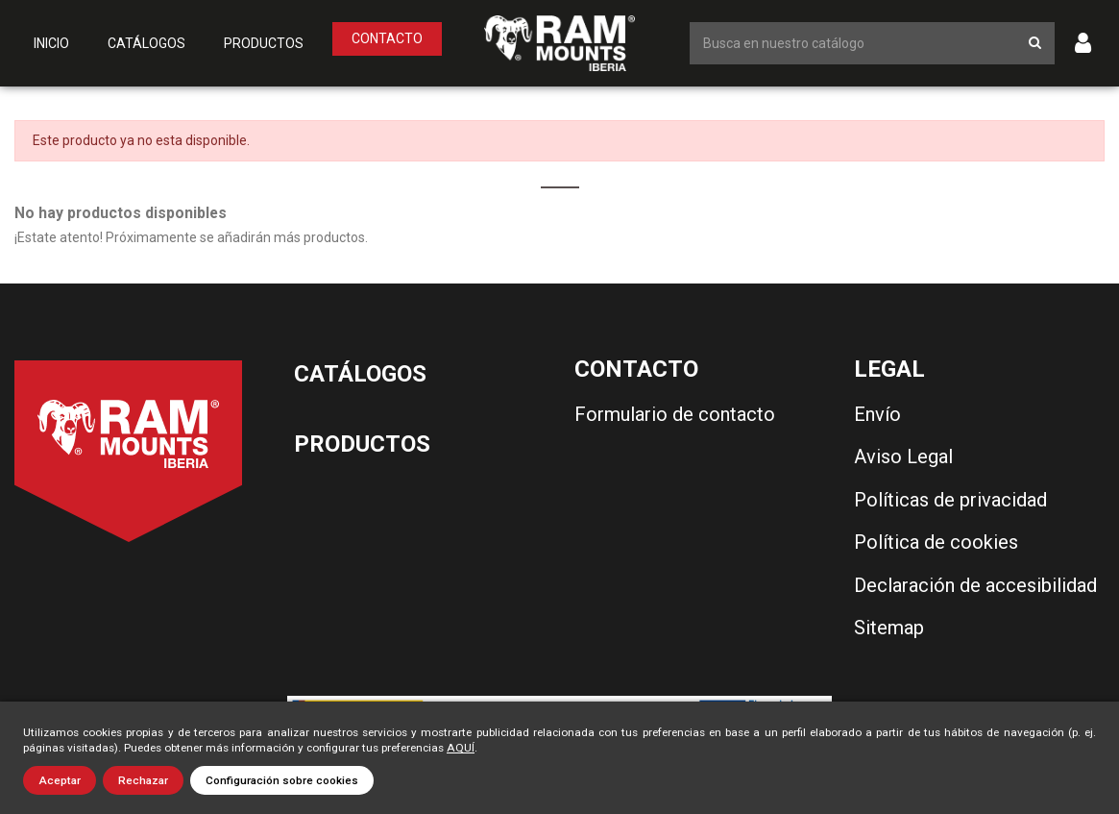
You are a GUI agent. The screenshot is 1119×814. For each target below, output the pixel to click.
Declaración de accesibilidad (975, 585)
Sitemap (889, 627)
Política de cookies (936, 542)
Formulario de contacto (674, 414)
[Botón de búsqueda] (1035, 42)
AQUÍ (460, 747)
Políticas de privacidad (950, 499)
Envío (877, 414)
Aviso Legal (903, 456)
